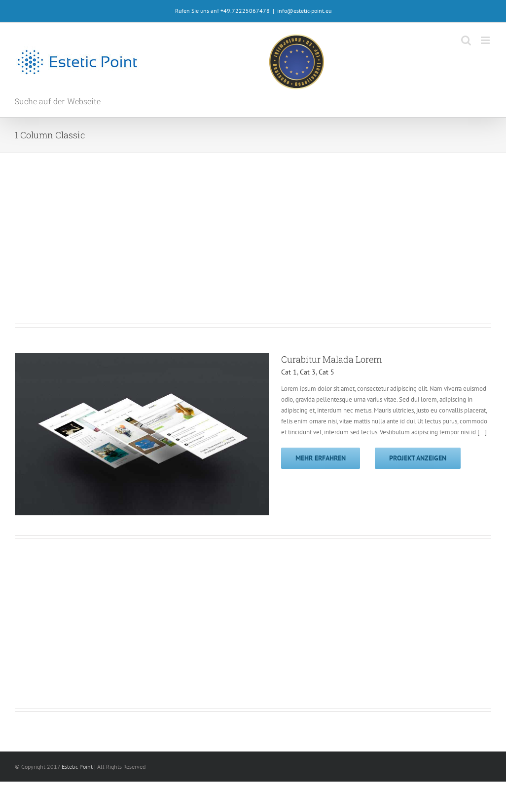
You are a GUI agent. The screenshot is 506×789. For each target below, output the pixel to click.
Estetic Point (77, 766)
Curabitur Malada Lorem (331, 359)
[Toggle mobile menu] (486, 40)
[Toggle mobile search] (466, 40)
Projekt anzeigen (417, 458)
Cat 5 (326, 372)
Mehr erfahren (320, 458)
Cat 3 (308, 372)
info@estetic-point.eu (304, 10)
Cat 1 (289, 372)
